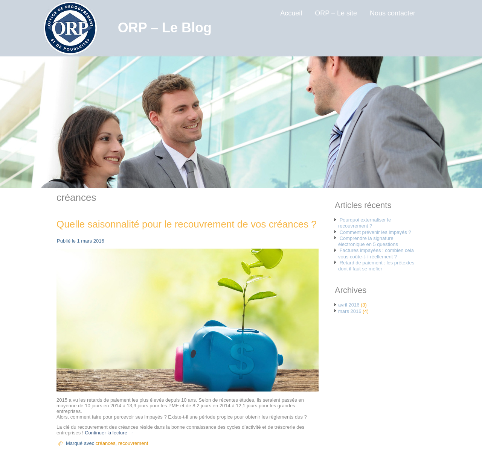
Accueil (291, 13)
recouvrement (133, 443)
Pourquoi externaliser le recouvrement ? (364, 223)
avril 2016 (348, 305)
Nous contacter (392, 13)
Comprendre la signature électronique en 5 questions (368, 241)
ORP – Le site (336, 13)
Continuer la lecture (109, 433)
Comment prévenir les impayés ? (375, 232)
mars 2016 (349, 311)
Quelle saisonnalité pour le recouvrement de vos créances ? (186, 224)
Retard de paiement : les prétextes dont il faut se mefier (376, 266)
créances (106, 443)
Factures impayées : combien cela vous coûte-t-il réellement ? (376, 253)
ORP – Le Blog (165, 27)
